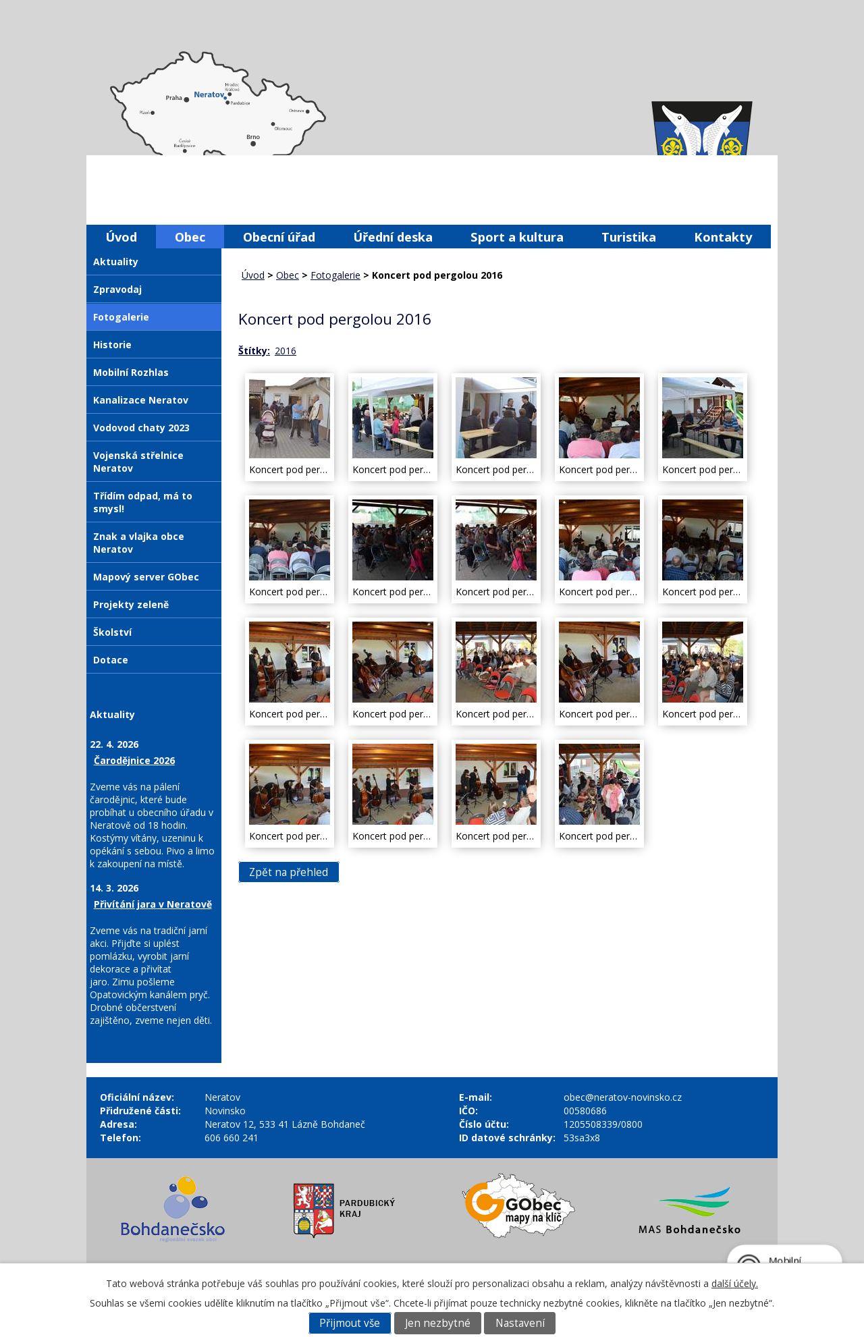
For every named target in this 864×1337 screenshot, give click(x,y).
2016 (285, 350)
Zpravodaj (117, 289)
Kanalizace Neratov (140, 399)
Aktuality (115, 261)
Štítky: (254, 350)
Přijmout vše (349, 1323)
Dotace (110, 659)
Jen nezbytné (437, 1323)
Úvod (121, 236)
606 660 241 (232, 1137)
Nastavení (520, 1323)
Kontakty (723, 236)
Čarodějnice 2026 (134, 760)
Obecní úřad (279, 236)
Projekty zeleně (131, 604)
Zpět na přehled (288, 872)
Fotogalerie (335, 275)
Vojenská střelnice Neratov (138, 461)
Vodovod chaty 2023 (141, 427)
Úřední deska (393, 236)
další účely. (734, 1283)
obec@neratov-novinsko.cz (623, 1097)
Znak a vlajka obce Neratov (138, 542)
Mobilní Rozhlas (131, 372)
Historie (112, 344)
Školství (112, 632)
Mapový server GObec (146, 576)
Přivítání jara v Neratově (153, 904)
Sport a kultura (517, 236)
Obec (190, 236)
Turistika (628, 236)
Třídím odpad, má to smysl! (142, 502)
